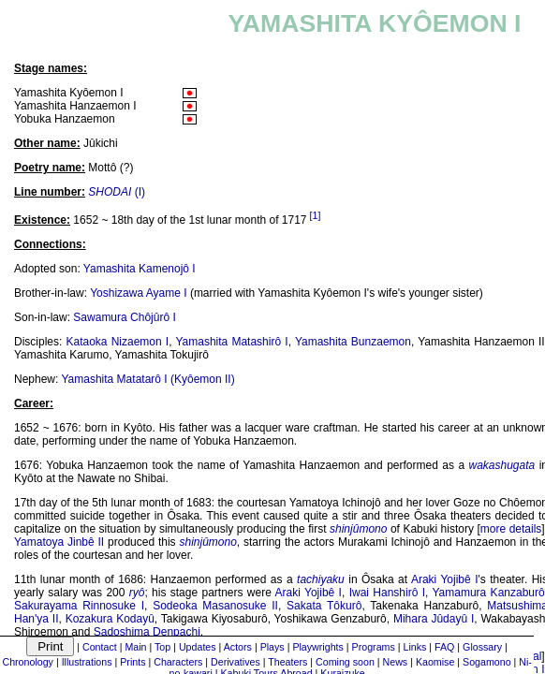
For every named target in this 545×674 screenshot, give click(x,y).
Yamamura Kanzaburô (488, 592)
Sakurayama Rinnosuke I (79, 605)
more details (511, 528)
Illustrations (87, 661)
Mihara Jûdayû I (433, 618)
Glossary (482, 646)
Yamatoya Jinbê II (59, 542)
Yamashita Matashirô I (231, 341)
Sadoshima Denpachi (147, 631)
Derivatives (235, 661)
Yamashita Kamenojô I (139, 268)
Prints (132, 661)
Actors (238, 646)
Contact (99, 646)
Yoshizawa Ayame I (138, 293)
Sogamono (487, 661)
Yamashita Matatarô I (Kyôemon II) (147, 379)
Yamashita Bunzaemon (353, 341)
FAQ (444, 646)
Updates (197, 646)
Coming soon (345, 661)
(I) (116, 191)
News (395, 661)
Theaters (287, 661)
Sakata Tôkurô (324, 605)
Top (162, 646)
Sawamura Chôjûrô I (124, 317)
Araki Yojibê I (445, 579)
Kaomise (435, 661)
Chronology (27, 661)
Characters (178, 661)
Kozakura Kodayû (110, 618)
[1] (315, 215)
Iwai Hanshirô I (387, 592)
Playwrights (317, 646)
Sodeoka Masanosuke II (215, 605)
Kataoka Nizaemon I (117, 341)
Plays (272, 646)
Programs (373, 646)
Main (135, 646)
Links (414, 646)
